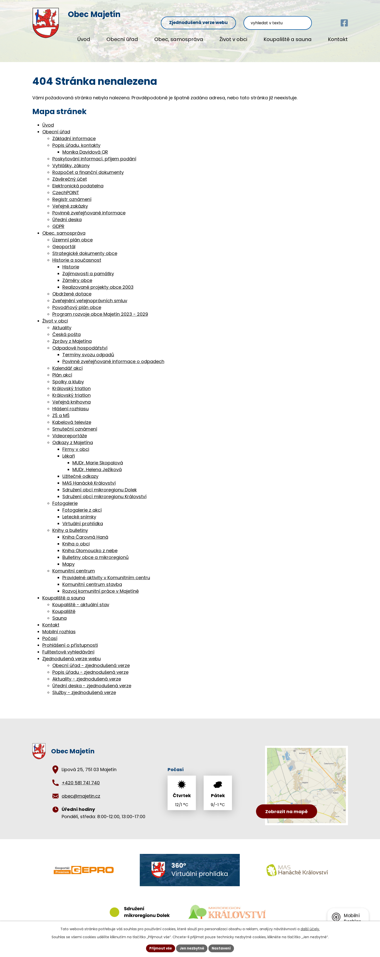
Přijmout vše (159, 947)
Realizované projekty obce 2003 (98, 282)
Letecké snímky (79, 511)
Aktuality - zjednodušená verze (86, 674)
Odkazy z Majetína (72, 437)
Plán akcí (62, 370)
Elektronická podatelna (77, 180)
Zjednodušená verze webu (217, 15)
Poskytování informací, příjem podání (94, 153)
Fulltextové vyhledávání (68, 647)
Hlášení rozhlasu (70, 403)
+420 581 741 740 (81, 778)
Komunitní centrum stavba (92, 579)
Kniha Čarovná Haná (85, 532)
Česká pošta (66, 329)
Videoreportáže (69, 430)
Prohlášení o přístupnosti (70, 640)
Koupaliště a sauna (288, 39)
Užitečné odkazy (80, 471)
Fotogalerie (65, 498)
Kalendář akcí (67, 363)
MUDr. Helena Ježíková (97, 464)
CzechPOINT (65, 187)
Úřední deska (67, 214)
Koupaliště (63, 606)
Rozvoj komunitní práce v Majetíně (100, 586)
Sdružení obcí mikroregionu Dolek (99, 484)
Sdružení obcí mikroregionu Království (104, 491)
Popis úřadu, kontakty (76, 140)
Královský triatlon (71, 383)
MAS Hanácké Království (89, 478)
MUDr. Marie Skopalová (97, 457)
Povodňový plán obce (76, 302)
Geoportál (63, 241)
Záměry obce (77, 275)
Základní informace (74, 133)
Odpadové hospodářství (79, 343)
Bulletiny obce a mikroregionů (95, 552)
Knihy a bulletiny (70, 525)
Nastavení (223, 947)
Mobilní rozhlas (59, 626)
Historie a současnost (76, 255)
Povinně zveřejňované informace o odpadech (113, 356)
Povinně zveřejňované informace (88, 207)
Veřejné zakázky (70, 201)
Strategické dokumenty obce (84, 248)
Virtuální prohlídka (82, 518)
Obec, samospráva (178, 39)
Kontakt (338, 39)
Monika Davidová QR (85, 147)
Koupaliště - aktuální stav (80, 599)
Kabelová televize (71, 417)
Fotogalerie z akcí (82, 505)
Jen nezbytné (192, 947)
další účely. (310, 928)
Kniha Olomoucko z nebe (89, 545)
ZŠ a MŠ (61, 410)
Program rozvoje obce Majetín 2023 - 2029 (100, 309)
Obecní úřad (122, 39)
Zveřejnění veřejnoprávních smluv (89, 295)
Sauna (59, 613)
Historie (70, 261)
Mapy (68, 559)
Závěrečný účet (69, 174)
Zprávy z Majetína (72, 336)
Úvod (83, 39)
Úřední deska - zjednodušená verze (91, 680)
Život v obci (233, 39)
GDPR (58, 221)
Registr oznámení (71, 194)
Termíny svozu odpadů (88, 349)
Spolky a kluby (68, 376)
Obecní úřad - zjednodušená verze (91, 660)
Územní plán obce (72, 234)
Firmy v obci (75, 444)
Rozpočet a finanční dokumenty (88, 167)
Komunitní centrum (73, 565)
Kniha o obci (76, 538)
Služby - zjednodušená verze (84, 687)
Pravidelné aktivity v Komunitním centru (106, 572)
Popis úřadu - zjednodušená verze (90, 667)
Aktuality (61, 322)
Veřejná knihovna (71, 397)
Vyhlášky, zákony (71, 160)
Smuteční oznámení (74, 424)
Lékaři (68, 451)
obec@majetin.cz (81, 791)
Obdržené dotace (71, 288)
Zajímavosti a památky (88, 268)
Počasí (49, 633)
